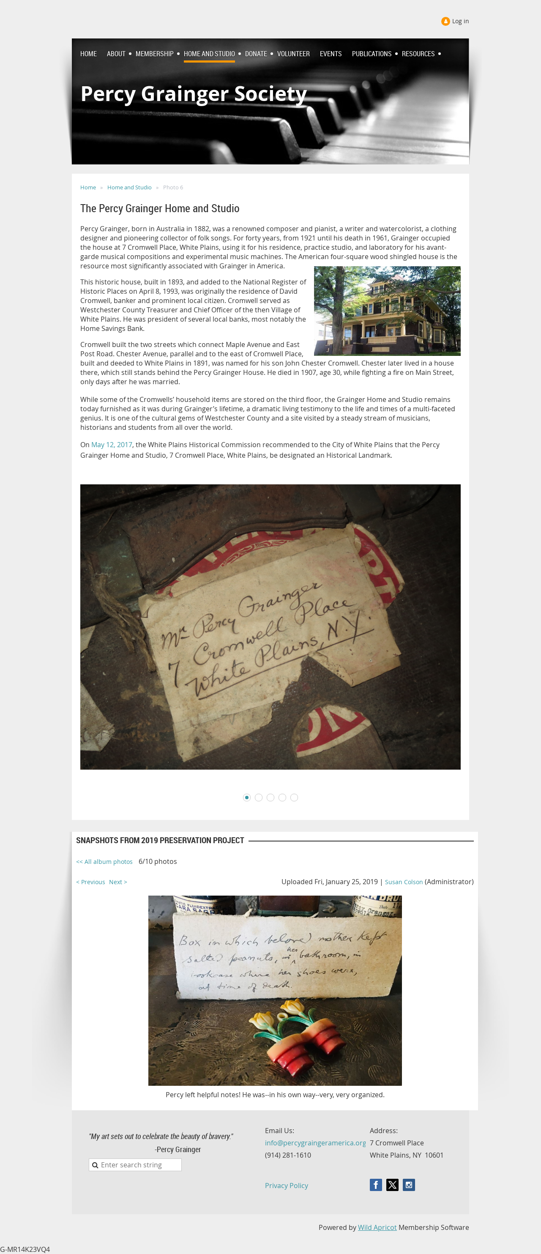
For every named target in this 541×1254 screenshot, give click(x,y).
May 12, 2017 (111, 444)
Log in (460, 21)
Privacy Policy (286, 1185)
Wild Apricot (377, 1227)
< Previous (90, 882)
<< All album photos (104, 862)
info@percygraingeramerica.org (315, 1142)
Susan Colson (404, 882)
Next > (118, 882)
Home (88, 187)
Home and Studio (129, 187)
